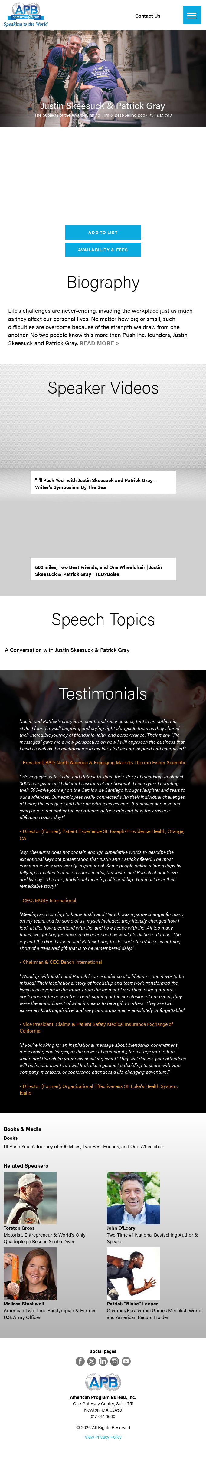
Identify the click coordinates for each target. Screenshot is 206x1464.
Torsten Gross (19, 1227)
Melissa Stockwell (24, 1303)
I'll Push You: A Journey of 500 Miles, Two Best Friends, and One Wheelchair (84, 1146)
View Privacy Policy (103, 1436)
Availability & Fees (103, 249)
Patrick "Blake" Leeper (132, 1303)
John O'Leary (121, 1227)
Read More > (99, 342)
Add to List (102, 232)
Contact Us (147, 15)
